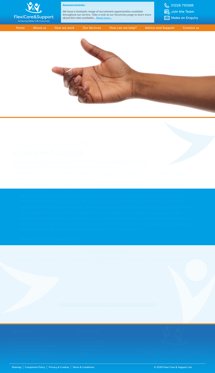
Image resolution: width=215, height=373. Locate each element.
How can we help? (123, 28)
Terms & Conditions (83, 367)
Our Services (92, 28)
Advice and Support (160, 28)
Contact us (191, 28)
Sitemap (16, 367)
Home (20, 28)
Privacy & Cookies (59, 367)
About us (39, 28)
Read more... (104, 18)
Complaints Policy (35, 367)
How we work (64, 28)
